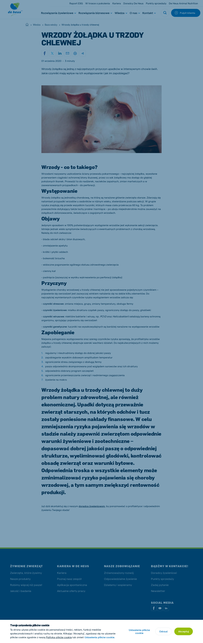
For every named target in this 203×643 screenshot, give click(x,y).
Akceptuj (183, 631)
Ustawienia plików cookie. (100, 637)
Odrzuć (163, 631)
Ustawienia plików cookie (139, 631)
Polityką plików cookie (59, 637)
